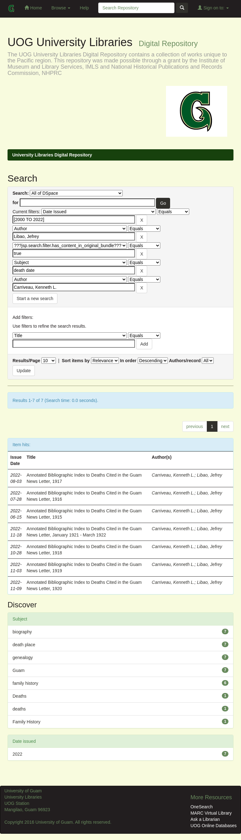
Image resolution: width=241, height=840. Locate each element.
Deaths (19, 696)
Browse (61, 7)
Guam (18, 670)
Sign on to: (213, 7)
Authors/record (185, 360)
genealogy (23, 657)
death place (24, 644)
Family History (26, 721)
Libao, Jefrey (209, 475)
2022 (17, 754)
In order (128, 360)
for (16, 202)
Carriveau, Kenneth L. (173, 475)
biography (22, 631)
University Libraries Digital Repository (52, 154)
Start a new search (35, 298)
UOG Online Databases (213, 825)
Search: (21, 193)
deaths (19, 708)
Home (33, 7)
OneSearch (201, 806)
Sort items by (76, 360)
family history (25, 683)
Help (84, 7)
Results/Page (26, 360)
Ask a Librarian (205, 819)
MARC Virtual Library (211, 813)
